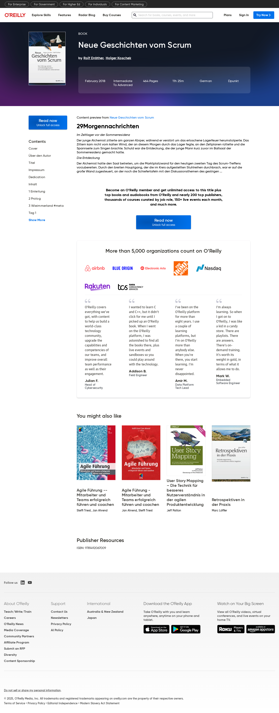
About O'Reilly (16, 603)
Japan (92, 618)
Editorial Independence (62, 703)
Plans (228, 15)
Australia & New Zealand (105, 612)
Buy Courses (112, 15)
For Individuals (97, 4)
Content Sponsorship (19, 661)
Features (64, 15)
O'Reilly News (13, 624)
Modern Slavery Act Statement (99, 703)
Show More (37, 220)
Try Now (263, 15)
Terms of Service (14, 703)
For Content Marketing (129, 4)
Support (58, 603)
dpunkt (233, 81)
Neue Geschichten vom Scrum (132, 117)
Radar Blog (86, 15)
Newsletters (59, 618)
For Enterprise (17, 4)
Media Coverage (16, 630)
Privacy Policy (61, 624)
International (98, 603)
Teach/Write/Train (17, 612)
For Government (44, 4)
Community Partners (19, 636)
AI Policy (57, 630)
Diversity (10, 655)
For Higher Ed (71, 4)
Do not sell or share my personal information (32, 690)
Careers (10, 618)
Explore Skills (41, 15)
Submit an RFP (14, 648)
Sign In (244, 15)
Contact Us (59, 612)
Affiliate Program (16, 642)
